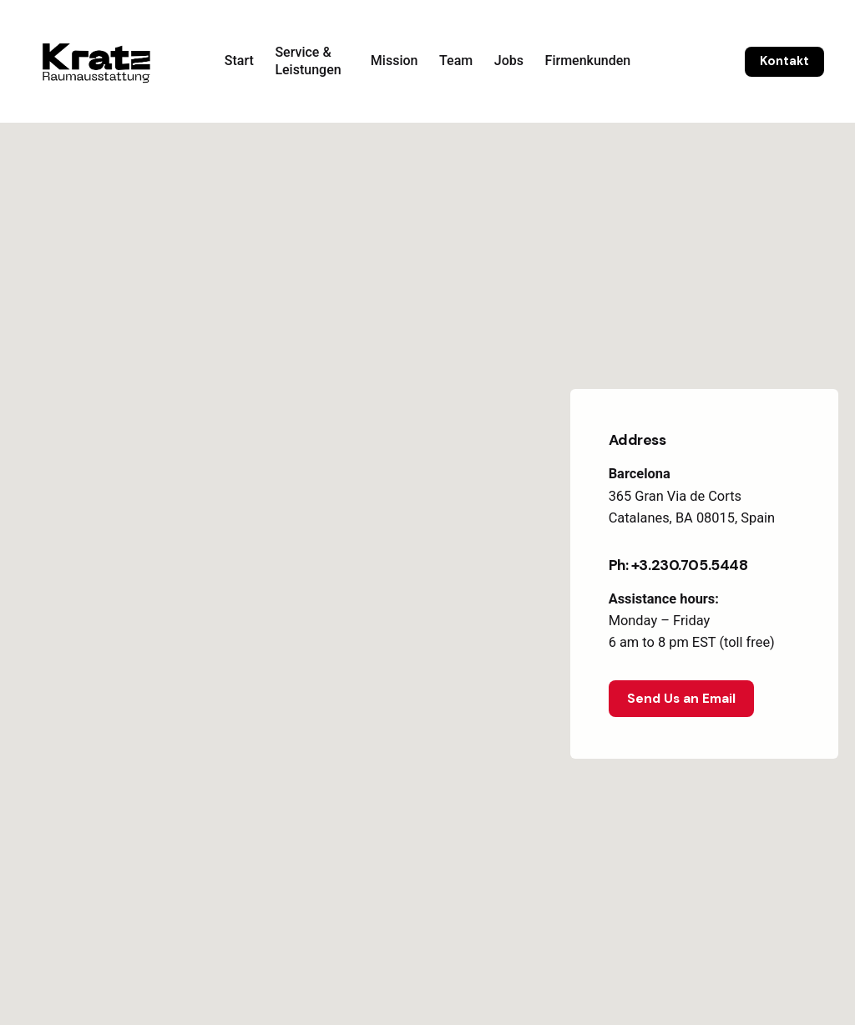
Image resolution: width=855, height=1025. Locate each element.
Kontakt (784, 61)
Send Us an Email (681, 698)
